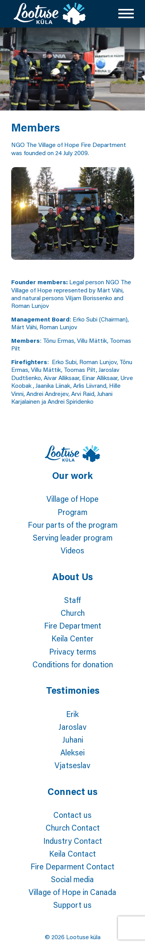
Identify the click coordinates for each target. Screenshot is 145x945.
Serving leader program (73, 537)
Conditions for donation (72, 664)
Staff (72, 600)
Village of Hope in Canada (72, 892)
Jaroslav (72, 727)
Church (73, 613)
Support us (72, 905)
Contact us (72, 815)
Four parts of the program (73, 525)
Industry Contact (72, 841)
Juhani (72, 739)
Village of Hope (72, 499)
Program (72, 512)
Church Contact (73, 827)
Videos (72, 550)
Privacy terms (72, 651)
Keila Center (72, 638)
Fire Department (72, 625)
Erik (72, 714)
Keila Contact (72, 853)
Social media (72, 879)
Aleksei (72, 752)
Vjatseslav (72, 765)
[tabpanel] (72, 69)
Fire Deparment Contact (72, 866)
